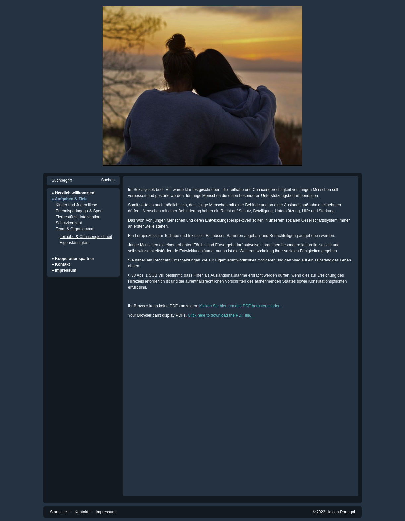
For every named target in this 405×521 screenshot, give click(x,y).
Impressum (105, 512)
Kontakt (81, 512)
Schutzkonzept (69, 223)
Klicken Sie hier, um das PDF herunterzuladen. (240, 306)
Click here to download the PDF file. (219, 315)
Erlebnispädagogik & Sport (79, 211)
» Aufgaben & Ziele (69, 199)
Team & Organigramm (75, 229)
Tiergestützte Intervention (78, 217)
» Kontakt (61, 264)
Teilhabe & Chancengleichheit (86, 236)
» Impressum (64, 270)
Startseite (58, 512)
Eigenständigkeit (74, 242)
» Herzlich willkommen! (74, 193)
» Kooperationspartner (73, 258)
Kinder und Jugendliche (76, 205)
